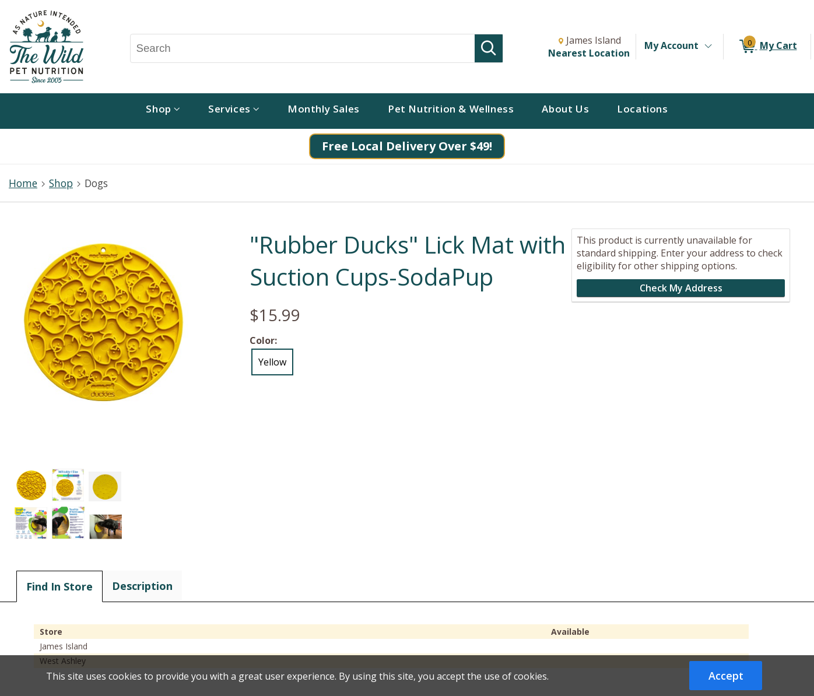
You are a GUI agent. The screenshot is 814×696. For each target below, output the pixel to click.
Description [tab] (142, 586)
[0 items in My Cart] (767, 46)
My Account (671, 45)
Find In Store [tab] (59, 586)
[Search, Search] (303, 48)
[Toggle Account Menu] (708, 47)
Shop (61, 183)
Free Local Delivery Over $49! (407, 146)
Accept (725, 676)
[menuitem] (163, 111)
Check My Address (681, 288)
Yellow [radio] (272, 362)
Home (23, 183)
